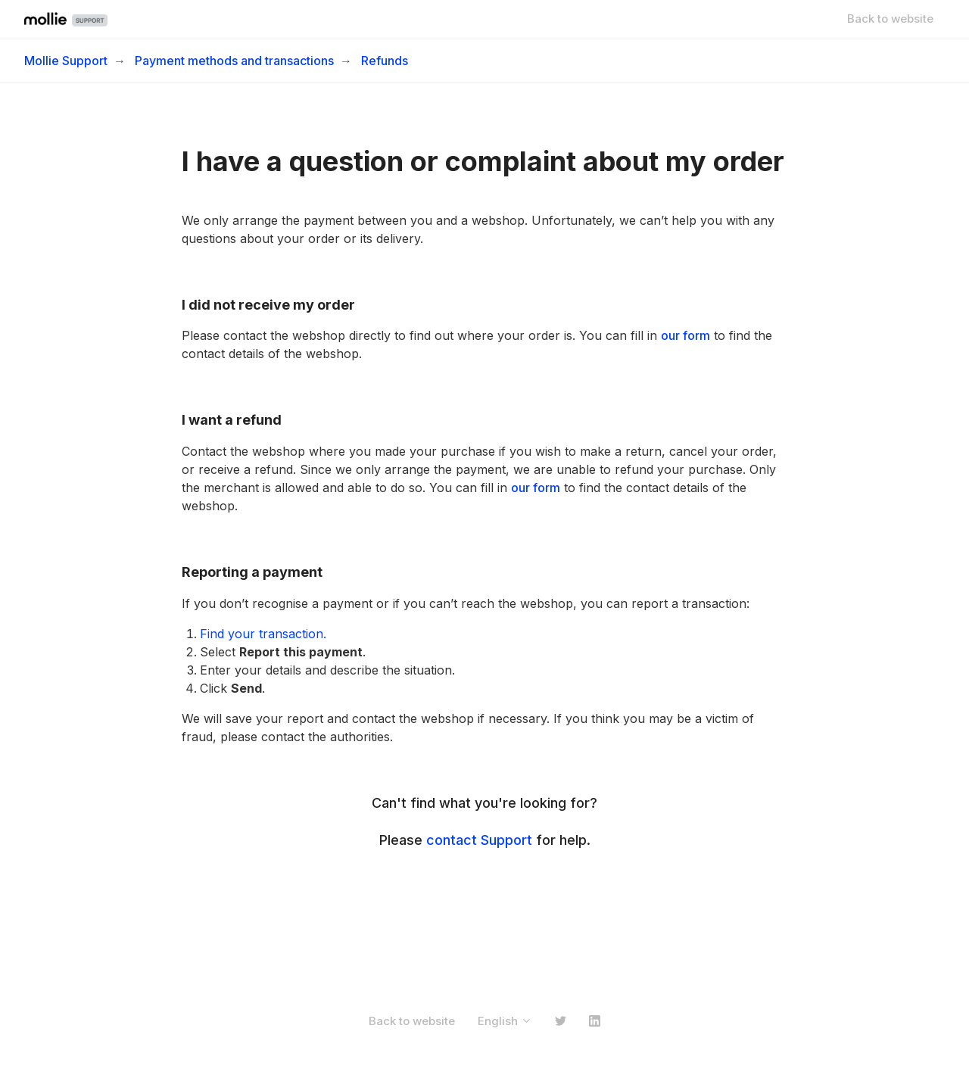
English (505, 1021)
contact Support (479, 840)
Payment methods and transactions (234, 60)
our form (685, 335)
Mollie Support (65, 60)
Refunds (384, 60)
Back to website (890, 18)
